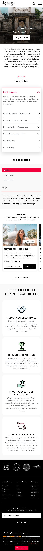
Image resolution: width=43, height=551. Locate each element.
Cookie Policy (33, 544)
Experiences (35, 486)
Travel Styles (35, 492)
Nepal (18, 489)
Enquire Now (21, 38)
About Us (5, 486)
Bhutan (18, 492)
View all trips (21, 277)
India (17, 486)
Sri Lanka (19, 495)
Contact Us (6, 498)
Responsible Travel (6, 490)
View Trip (29, 266)
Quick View (29, 242)
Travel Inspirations (35, 496)
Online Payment (7, 495)
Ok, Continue (21, 548)
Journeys (34, 489)
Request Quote (13, 266)
